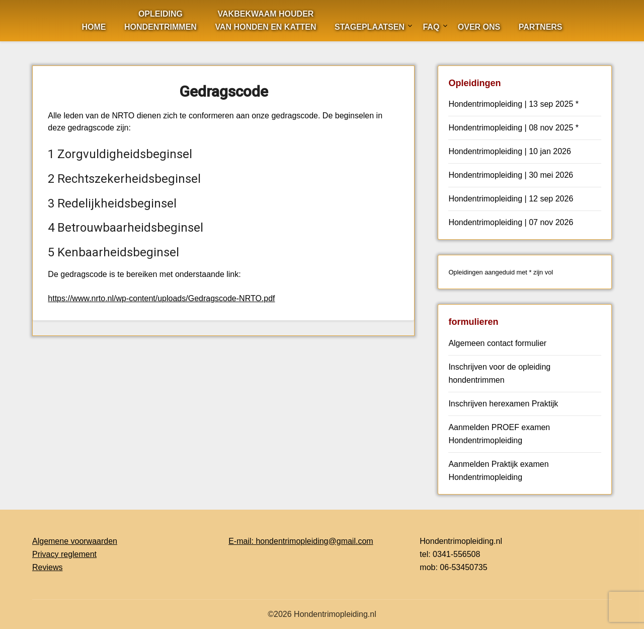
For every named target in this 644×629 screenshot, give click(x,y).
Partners (540, 27)
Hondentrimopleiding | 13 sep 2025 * (513, 104)
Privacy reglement (64, 554)
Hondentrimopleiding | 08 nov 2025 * (513, 127)
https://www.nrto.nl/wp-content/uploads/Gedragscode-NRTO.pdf (161, 298)
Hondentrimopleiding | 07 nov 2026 (510, 222)
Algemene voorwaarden (74, 541)
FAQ (431, 27)
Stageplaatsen (370, 27)
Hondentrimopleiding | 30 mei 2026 (510, 175)
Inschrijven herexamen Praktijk (503, 403)
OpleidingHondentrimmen (160, 20)
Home (94, 27)
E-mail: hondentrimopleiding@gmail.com (300, 541)
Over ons (479, 27)
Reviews (47, 567)
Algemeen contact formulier (497, 343)
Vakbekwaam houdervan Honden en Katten (265, 20)
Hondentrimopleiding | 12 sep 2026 (510, 198)
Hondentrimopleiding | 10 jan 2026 (509, 151)
